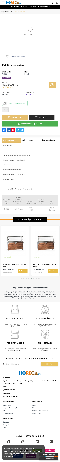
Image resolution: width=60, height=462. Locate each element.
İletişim (34, 405)
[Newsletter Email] (20, 364)
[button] (21, 278)
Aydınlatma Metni (21, 454)
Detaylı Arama (7, 425)
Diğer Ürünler (5, 12)
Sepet (5, 428)
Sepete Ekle (14, 117)
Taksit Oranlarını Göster (14, 103)
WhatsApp (49, 459)
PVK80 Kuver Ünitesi (20, 12)
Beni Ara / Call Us (48, 454)
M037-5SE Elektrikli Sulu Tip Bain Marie (16, 266)
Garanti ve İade (36, 413)
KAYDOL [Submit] (49, 364)
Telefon (6, 387)
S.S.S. (5, 411)
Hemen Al (41, 117)
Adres (6, 378)
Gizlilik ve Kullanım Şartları (40, 411)
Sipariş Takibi (7, 405)
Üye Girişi (6, 422)
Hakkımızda (35, 408)
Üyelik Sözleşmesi (9, 413)
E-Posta (6, 393)
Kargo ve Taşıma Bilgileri (10, 408)
